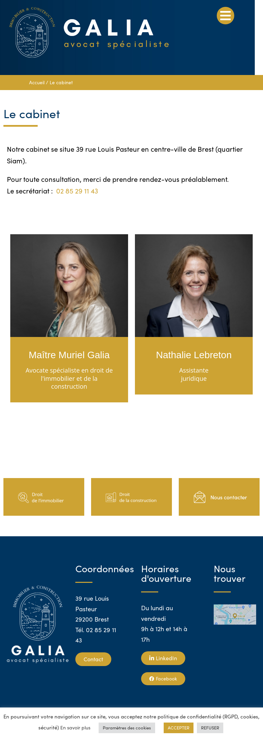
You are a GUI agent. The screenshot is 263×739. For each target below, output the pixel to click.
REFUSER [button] (210, 728)
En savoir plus (75, 727)
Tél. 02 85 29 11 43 (95, 635)
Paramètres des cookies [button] (127, 728)
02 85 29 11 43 (77, 190)
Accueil (37, 82)
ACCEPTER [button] (178, 728)
